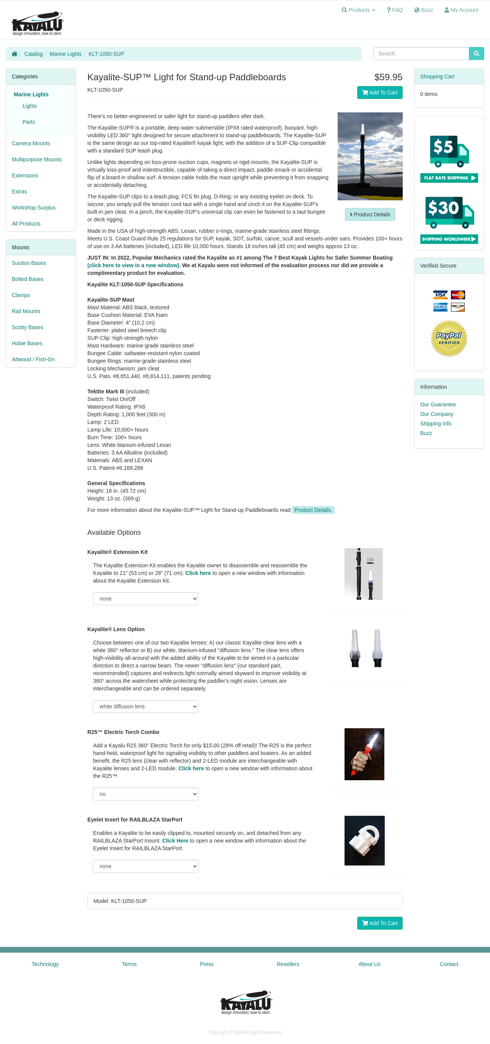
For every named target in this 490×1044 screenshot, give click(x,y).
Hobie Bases (27, 343)
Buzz (426, 433)
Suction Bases (29, 263)
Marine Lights (66, 54)
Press (207, 964)
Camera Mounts (31, 143)
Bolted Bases (28, 279)
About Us (370, 964)
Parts (27, 122)
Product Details (370, 214)
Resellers (288, 964)
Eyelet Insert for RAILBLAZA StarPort (134, 820)
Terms (129, 964)
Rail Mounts (26, 311)
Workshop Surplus (34, 208)
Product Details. (313, 510)
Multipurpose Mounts (37, 159)
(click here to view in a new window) (133, 265)
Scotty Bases (27, 327)
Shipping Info (436, 424)
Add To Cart (380, 92)
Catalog (33, 54)
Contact (449, 964)
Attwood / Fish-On (33, 359)
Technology (45, 964)
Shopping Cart (437, 76)
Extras (19, 191)
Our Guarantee (438, 404)
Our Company (437, 414)
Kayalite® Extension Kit (117, 552)
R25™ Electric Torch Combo (123, 732)
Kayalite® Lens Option (116, 629)
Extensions (25, 175)
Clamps (21, 295)
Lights (28, 106)
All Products (26, 224)
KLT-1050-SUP (106, 54)
